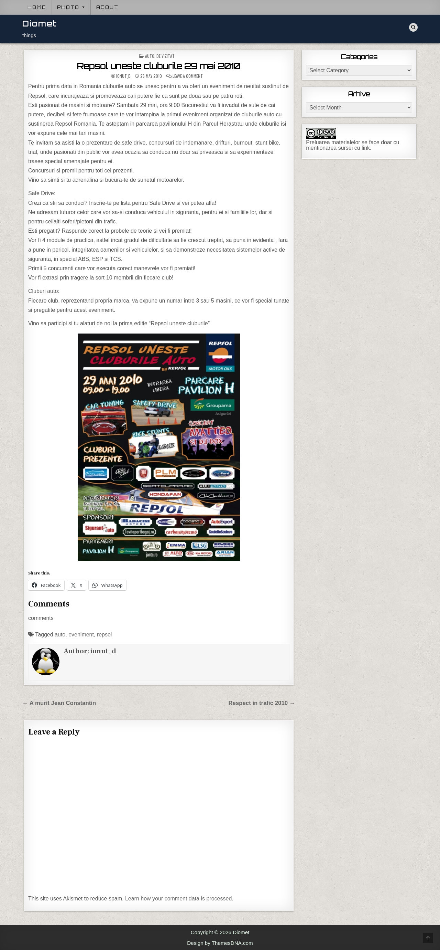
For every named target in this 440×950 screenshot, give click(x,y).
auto (60, 634)
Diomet (39, 23)
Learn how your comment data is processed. (179, 898)
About (107, 7)
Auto (149, 56)
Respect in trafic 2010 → (261, 703)
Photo (68, 7)
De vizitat (165, 56)
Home (37, 7)
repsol (104, 634)
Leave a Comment (188, 76)
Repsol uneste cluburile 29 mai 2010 (158, 66)
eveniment (81, 634)
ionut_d (123, 76)
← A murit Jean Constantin (59, 703)
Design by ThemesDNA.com (220, 943)
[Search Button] (413, 27)
